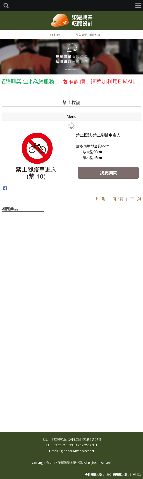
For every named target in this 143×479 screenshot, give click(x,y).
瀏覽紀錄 (94, 35)
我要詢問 (108, 173)
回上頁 (118, 198)
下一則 (135, 198)
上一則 (100, 198)
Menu (71, 116)
